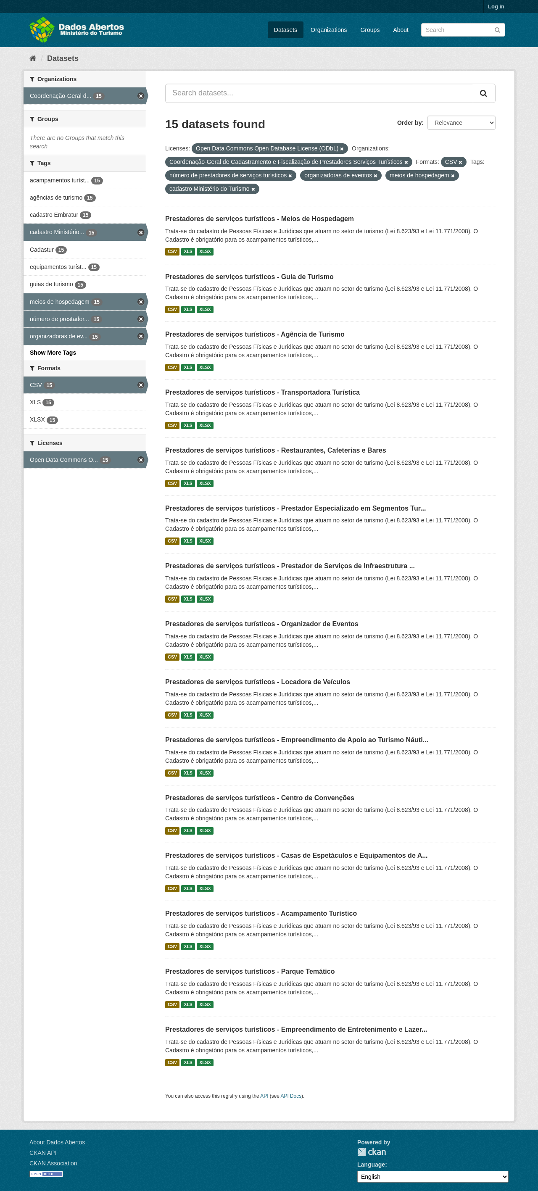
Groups (370, 29)
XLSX (205, 251)
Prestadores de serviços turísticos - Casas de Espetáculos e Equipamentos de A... (296, 855)
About (401, 29)
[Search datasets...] (319, 93)
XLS (188, 251)
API (264, 1096)
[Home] (33, 58)
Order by (409, 122)
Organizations (329, 29)
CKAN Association (53, 1163)
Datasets (285, 29)
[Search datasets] (463, 30)
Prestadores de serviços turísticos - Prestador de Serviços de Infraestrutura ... (290, 565)
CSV (172, 251)
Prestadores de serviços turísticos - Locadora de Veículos (257, 681)
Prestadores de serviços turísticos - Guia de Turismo (249, 276)
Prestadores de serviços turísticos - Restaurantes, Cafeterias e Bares (275, 450)
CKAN (371, 1151)
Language (371, 1164)
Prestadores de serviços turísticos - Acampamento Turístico (261, 913)
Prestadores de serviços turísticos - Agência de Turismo (255, 334)
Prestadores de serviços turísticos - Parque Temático (250, 971)
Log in (496, 6)
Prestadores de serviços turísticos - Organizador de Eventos (262, 623)
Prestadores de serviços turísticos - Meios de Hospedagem (259, 218)
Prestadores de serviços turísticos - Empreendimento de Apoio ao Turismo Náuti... (296, 739)
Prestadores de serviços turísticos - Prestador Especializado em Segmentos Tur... (295, 508)
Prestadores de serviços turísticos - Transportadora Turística (262, 392)
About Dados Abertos (57, 1142)
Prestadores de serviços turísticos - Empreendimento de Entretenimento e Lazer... (296, 1029)
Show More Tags (53, 352)
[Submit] (497, 29)
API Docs (291, 1096)
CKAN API (43, 1152)
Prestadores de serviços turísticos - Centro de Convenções (259, 797)
